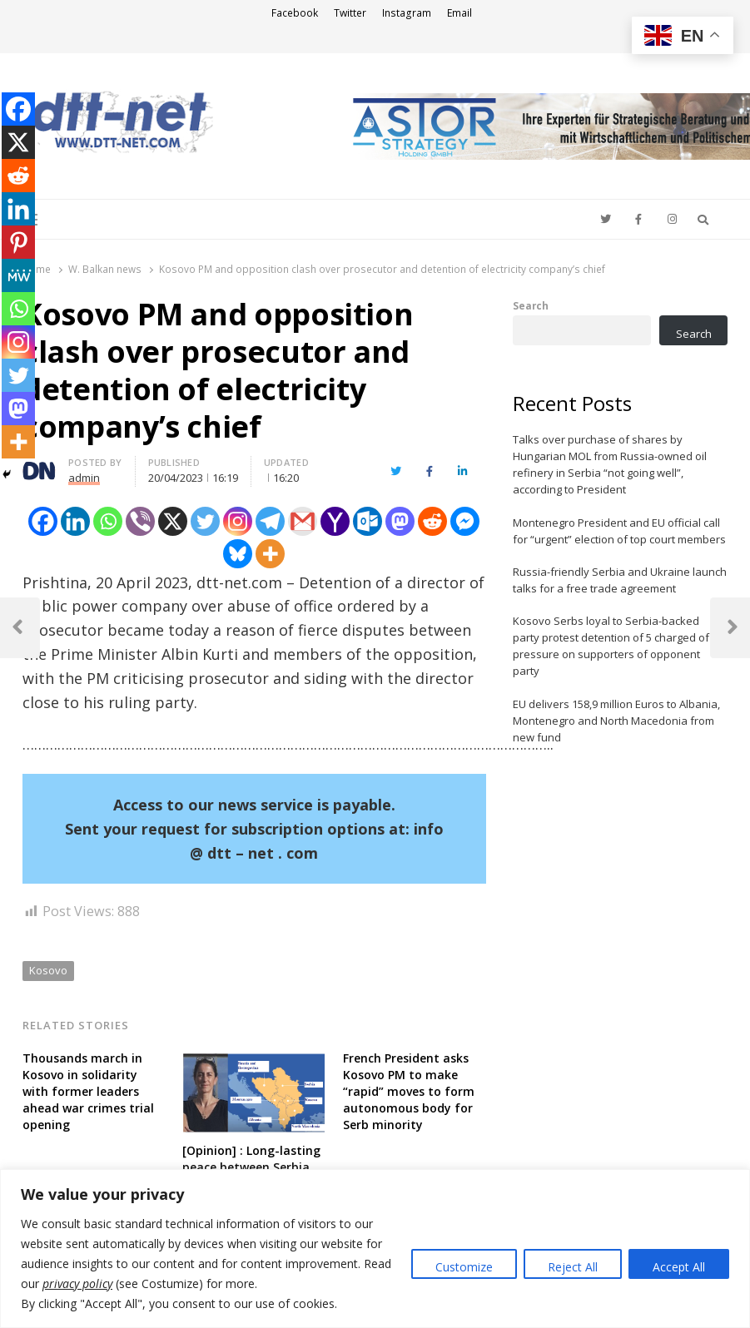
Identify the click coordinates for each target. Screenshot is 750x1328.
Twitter (350, 13)
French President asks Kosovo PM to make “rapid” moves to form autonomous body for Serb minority (408, 1091)
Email (459, 13)
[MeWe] (18, 275)
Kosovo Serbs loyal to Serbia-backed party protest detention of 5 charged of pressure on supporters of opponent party (611, 645)
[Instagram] (237, 521)
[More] (270, 553)
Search (531, 305)
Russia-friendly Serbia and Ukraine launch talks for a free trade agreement (620, 580)
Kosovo (48, 970)
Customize (464, 1267)
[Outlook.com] (367, 521)
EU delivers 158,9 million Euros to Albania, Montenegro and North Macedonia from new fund (616, 720)
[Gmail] (302, 521)
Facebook (294, 13)
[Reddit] (432, 521)
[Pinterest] (18, 242)
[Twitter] (205, 521)
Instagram (406, 13)
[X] (172, 521)
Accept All (679, 1267)
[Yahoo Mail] (335, 521)
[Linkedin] (75, 521)
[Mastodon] (400, 521)
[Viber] (140, 521)
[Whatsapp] (107, 521)
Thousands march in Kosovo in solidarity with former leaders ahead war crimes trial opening (88, 1091)
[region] (375, 1248)
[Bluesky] (237, 553)
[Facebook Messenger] (464, 521)
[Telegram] (270, 521)
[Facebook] (42, 521)
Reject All (573, 1267)
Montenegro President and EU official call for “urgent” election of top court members (619, 531)
